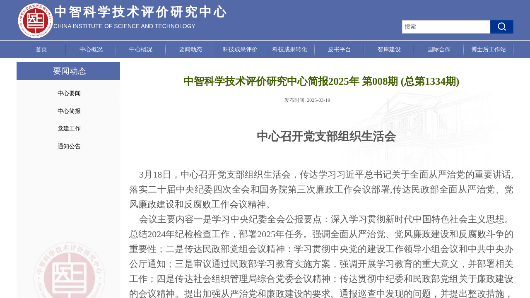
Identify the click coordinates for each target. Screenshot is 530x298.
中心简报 (69, 111)
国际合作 (438, 49)
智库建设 (389, 49)
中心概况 (91, 49)
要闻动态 (190, 49)
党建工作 (69, 128)
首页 (41, 49)
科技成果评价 (240, 49)
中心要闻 (69, 93)
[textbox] (446, 27)
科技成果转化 (289, 49)
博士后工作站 (488, 49)
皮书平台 (339, 49)
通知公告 (69, 146)
